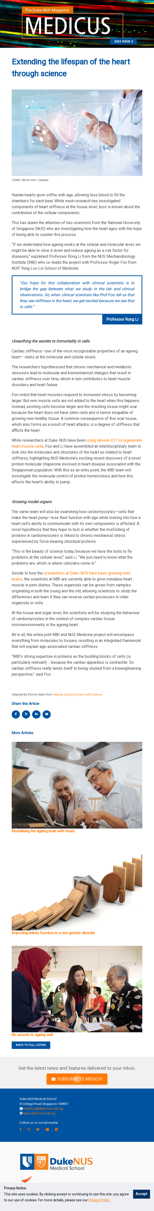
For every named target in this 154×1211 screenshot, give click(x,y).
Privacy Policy (99, 1200)
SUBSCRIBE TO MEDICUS (77, 1079)
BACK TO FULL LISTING (31, 1045)
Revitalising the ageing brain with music (43, 831)
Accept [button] (141, 1194)
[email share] (46, 714)
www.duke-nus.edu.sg (39, 1113)
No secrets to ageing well (32, 1035)
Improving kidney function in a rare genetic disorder (53, 933)
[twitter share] (26, 714)
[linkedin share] (36, 714)
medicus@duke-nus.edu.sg (43, 1108)
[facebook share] (16, 714)
